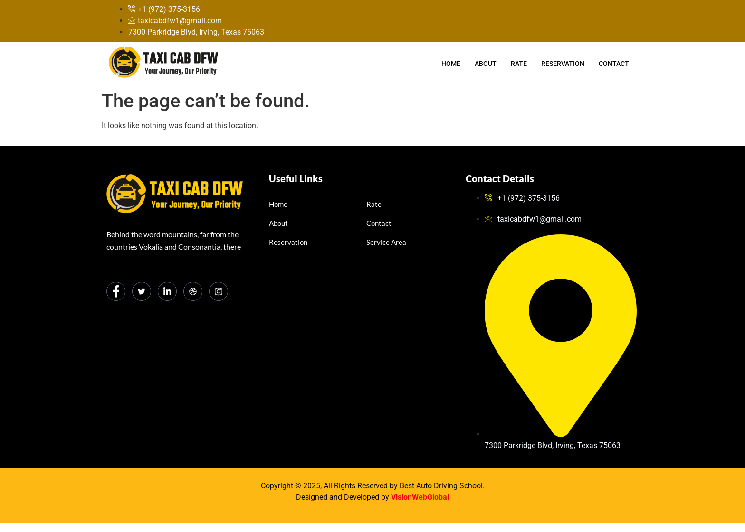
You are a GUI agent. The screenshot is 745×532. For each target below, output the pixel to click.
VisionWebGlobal (420, 497)
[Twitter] (141, 291)
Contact (614, 63)
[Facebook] (115, 291)
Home (450, 63)
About (486, 63)
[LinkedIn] (167, 291)
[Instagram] (218, 291)
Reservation (562, 63)
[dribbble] (192, 291)
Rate (519, 63)
